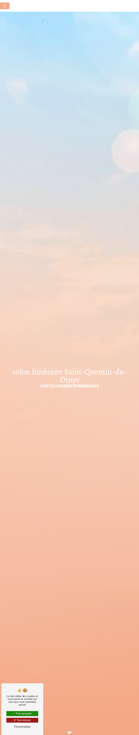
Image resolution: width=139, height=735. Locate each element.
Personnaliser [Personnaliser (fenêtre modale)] (22, 726)
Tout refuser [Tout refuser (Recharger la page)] (22, 720)
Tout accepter (22, 713)
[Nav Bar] (4, 6)
